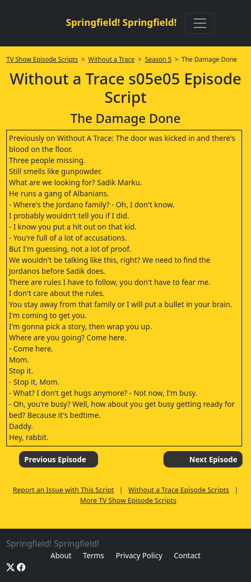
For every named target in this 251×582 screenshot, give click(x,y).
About (61, 555)
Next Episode (213, 459)
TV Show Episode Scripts (42, 59)
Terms (93, 555)
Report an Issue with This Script (63, 489)
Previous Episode (55, 459)
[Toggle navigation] (200, 23)
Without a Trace (111, 59)
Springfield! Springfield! (121, 22)
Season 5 (158, 59)
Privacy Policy (138, 555)
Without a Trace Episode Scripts (178, 489)
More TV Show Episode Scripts (128, 500)
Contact (187, 555)
